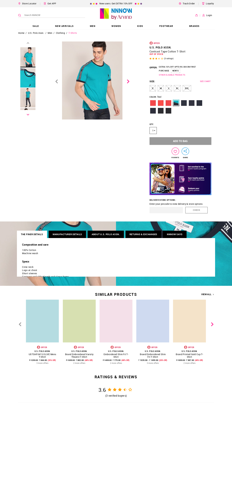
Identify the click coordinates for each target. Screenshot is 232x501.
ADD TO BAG (180, 141)
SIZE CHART (205, 81)
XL (177, 88)
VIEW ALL (207, 294)
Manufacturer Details (67, 234)
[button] (153, 103)
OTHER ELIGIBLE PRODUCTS (172, 75)
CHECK (196, 209)
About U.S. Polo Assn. (106, 234)
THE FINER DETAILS (32, 234)
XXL (187, 88)
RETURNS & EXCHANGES (143, 234)
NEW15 (175, 70)
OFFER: (153, 67)
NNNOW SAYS (175, 234)
